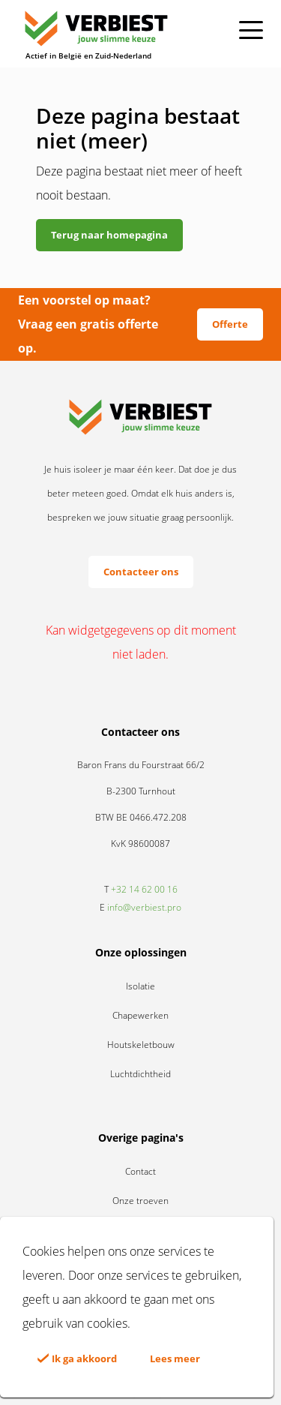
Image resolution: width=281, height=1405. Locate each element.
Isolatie (140, 986)
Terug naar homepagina (109, 235)
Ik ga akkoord (77, 1358)
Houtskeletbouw (141, 1044)
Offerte (230, 324)
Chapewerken (140, 1015)
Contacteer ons (140, 571)
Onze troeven (140, 1200)
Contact (140, 1171)
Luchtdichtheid (140, 1073)
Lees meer (175, 1358)
